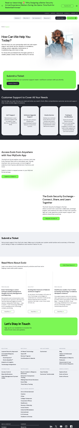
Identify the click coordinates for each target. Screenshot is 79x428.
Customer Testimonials (47, 374)
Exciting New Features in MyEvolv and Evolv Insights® (39, 290)
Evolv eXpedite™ (8, 360)
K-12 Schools (24, 414)
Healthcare (24, 403)
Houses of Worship (26, 405)
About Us (23, 427)
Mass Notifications (7, 374)
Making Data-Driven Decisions (29, 380)
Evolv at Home (63, 374)
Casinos (23, 394)
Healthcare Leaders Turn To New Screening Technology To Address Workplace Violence (65, 291)
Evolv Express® (7, 357)
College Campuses (26, 398)
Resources (47, 18)
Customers (43, 351)
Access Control (6, 372)
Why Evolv (26, 18)
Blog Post (31, 287)
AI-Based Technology (27, 351)
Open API (23, 354)
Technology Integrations (9, 364)
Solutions (17, 18)
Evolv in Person (63, 376)
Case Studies (44, 372)
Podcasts (62, 360)
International (24, 412)
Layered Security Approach (10, 351)
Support (53, 13)
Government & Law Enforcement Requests (66, 363)
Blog (60, 351)
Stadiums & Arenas (26, 416)
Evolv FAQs (24, 382)
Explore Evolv (63, 372)
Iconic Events (25, 407)
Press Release (5, 287)
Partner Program (26, 356)
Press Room (59, 13)
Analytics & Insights (7, 362)
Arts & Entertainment (27, 392)
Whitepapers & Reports (66, 357)
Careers (73, 13)
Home (3, 26)
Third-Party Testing (27, 384)
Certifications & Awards (28, 358)
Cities (22, 396)
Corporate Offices (26, 401)
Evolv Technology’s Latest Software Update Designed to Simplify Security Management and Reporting (12, 292)
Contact (47, 13)
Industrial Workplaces (27, 410)
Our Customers (37, 18)
